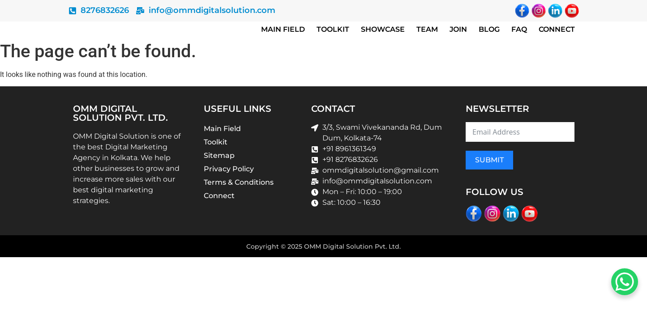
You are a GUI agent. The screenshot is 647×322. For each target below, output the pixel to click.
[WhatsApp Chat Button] (624, 281)
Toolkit (333, 29)
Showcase (383, 29)
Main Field (283, 29)
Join (458, 29)
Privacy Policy (229, 169)
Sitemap (219, 155)
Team (427, 29)
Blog (489, 29)
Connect (557, 29)
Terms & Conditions (239, 182)
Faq (519, 29)
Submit (489, 160)
